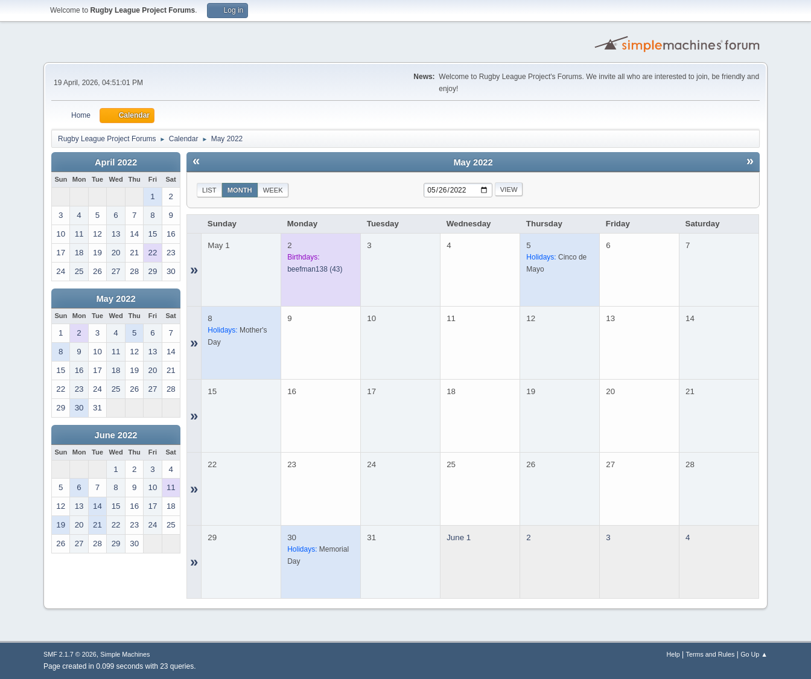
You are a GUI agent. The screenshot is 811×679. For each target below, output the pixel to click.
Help (673, 654)
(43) (314, 269)
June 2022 (116, 435)
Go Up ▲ (754, 654)
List (209, 190)
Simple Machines (125, 654)
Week (273, 190)
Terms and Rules (710, 654)
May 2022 (115, 299)
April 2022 (116, 162)
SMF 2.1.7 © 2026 (70, 654)
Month (239, 190)
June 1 (459, 537)
